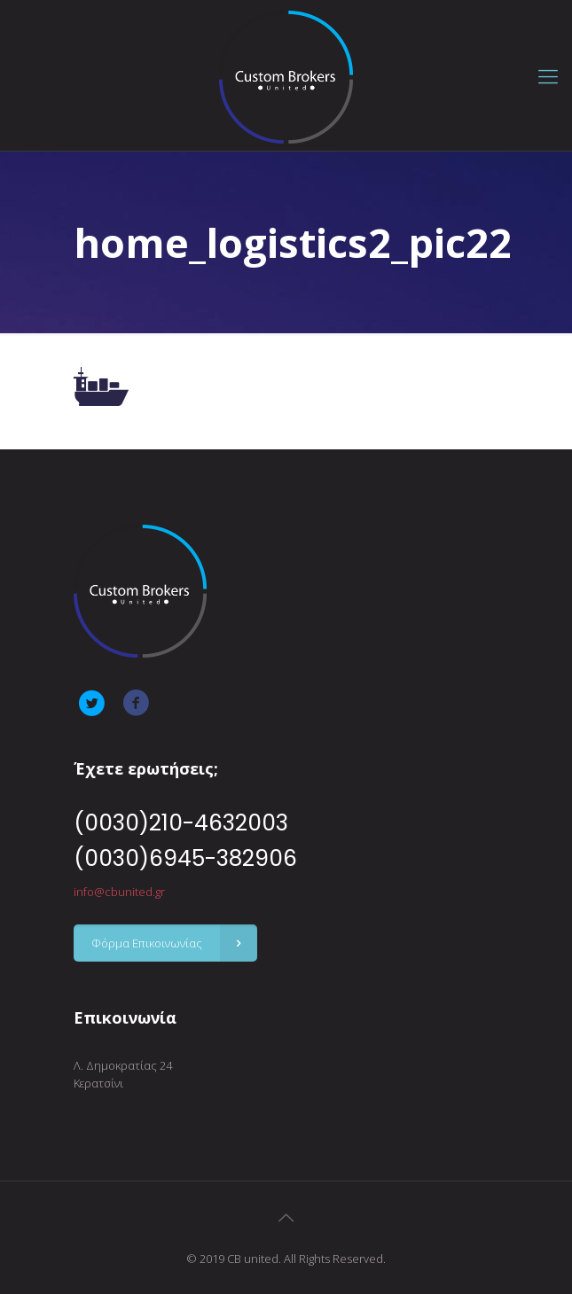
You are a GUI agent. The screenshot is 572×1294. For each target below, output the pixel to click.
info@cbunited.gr (119, 892)
